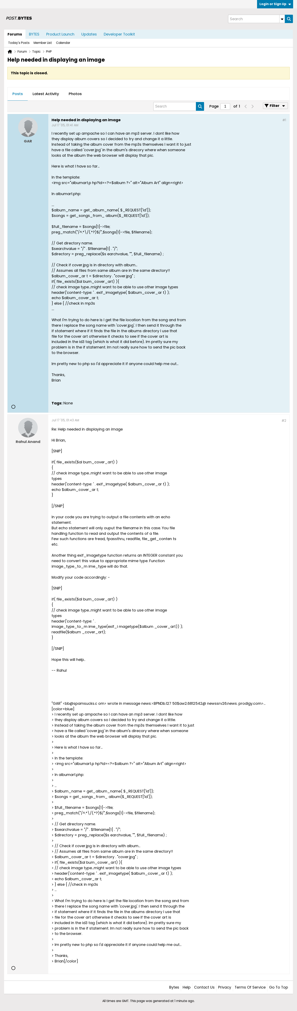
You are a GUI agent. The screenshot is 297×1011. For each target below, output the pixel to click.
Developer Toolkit (119, 34)
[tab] (18, 94)
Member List (43, 43)
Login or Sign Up (275, 4)
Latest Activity (46, 93)
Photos (75, 93)
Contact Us (204, 987)
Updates (89, 34)
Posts (17, 93)
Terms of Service (250, 987)
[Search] (256, 19)
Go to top (278, 987)
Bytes (174, 987)
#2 (284, 420)
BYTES (34, 34)
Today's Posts (19, 43)
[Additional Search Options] (282, 19)
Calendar (63, 43)
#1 (284, 120)
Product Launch (60, 34)
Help (187, 987)
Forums (15, 34)
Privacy (224, 987)
